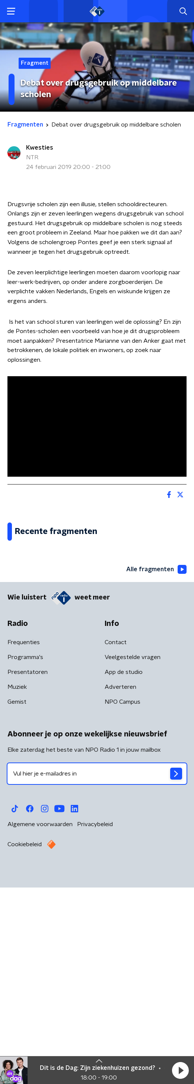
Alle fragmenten (156, 771)
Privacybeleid (95, 1026)
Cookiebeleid (24, 1046)
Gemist (16, 903)
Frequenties (23, 844)
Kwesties (39, 148)
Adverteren (120, 888)
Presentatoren (27, 873)
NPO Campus (122, 903)
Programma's (25, 858)
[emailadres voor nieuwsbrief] (97, 975)
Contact (116, 844)
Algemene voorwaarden (40, 1026)
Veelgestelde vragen (132, 858)
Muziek (17, 888)
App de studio (124, 873)
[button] (180, 1070)
